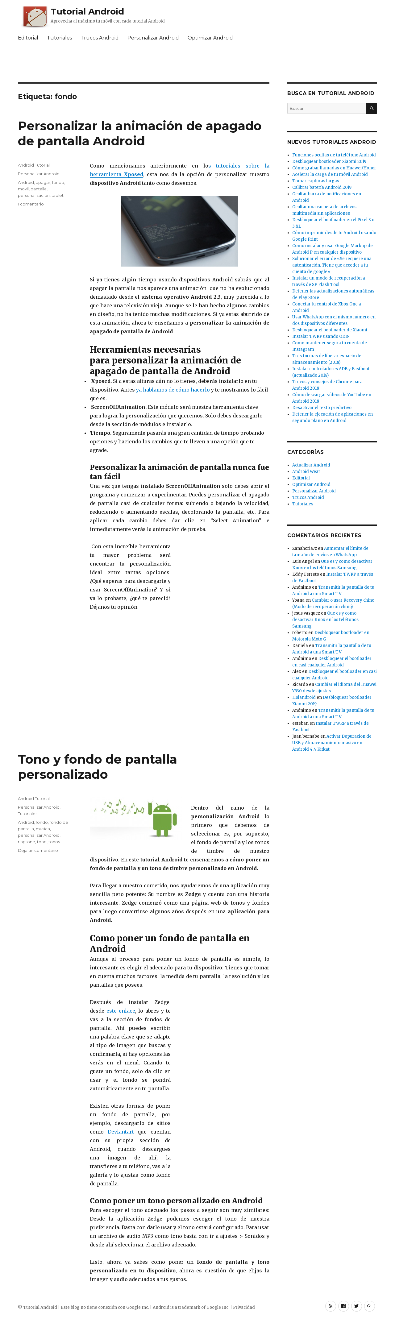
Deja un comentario (38, 850)
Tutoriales (59, 38)
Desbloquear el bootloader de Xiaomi (329, 330)
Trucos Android (100, 38)
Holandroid (304, 697)
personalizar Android (39, 835)
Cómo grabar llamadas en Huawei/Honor (334, 168)
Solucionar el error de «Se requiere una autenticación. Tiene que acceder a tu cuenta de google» (332, 265)
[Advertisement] (197, 63)
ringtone (26, 841)
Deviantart (123, 1132)
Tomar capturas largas (315, 181)
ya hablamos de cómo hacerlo (173, 390)
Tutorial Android (87, 11)
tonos (54, 841)
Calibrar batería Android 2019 (321, 187)
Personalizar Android (153, 38)
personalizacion (34, 195)
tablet (58, 195)
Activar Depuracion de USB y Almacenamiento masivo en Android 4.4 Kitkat (332, 743)
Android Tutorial (34, 165)
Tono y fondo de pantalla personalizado (97, 767)
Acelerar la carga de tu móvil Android (330, 174)
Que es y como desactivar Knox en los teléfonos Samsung (325, 620)
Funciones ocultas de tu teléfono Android (334, 155)
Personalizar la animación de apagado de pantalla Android (140, 133)
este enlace (120, 1011)
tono (42, 841)
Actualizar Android (311, 465)
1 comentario (31, 203)
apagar (43, 182)
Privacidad (244, 1307)
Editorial (28, 38)
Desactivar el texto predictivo (321, 407)
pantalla (39, 188)
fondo (58, 182)
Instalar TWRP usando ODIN (321, 336)
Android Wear (306, 471)
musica (43, 828)
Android (26, 182)
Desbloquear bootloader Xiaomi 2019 (329, 161)
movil (23, 188)
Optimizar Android (210, 38)
